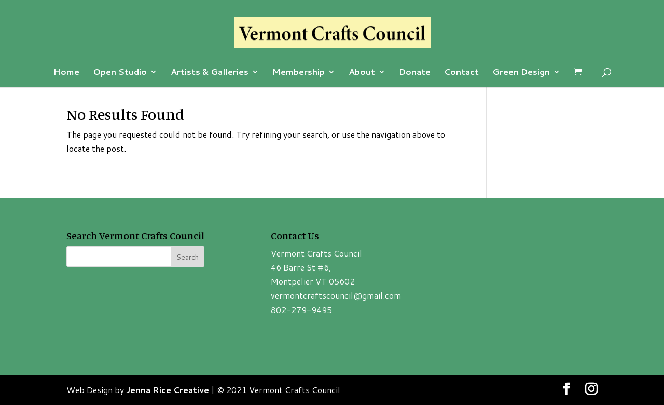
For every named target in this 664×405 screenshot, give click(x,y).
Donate (415, 72)
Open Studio (120, 72)
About (362, 72)
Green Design (521, 72)
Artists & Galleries (209, 72)
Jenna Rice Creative (167, 390)
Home (66, 72)
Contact (461, 72)
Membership (298, 72)
